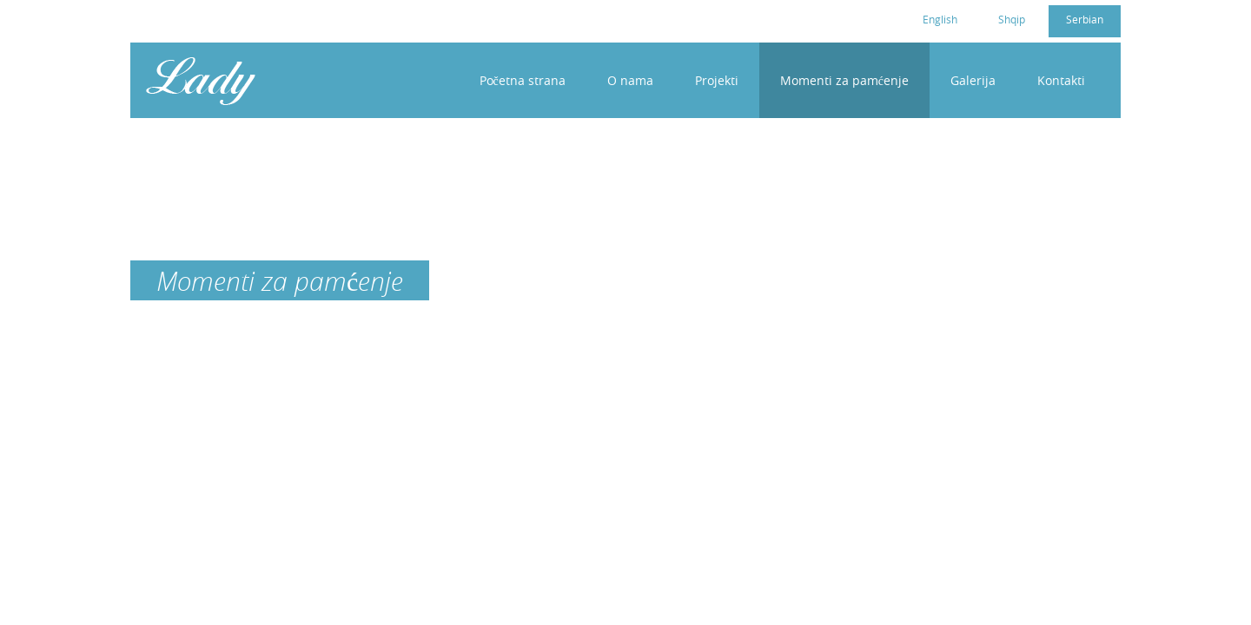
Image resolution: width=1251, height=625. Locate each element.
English (940, 19)
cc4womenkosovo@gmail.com (246, 18)
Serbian (1084, 19)
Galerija (973, 80)
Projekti (716, 80)
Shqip (1011, 19)
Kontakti (1061, 80)
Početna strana (523, 80)
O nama (630, 80)
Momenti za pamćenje (844, 80)
